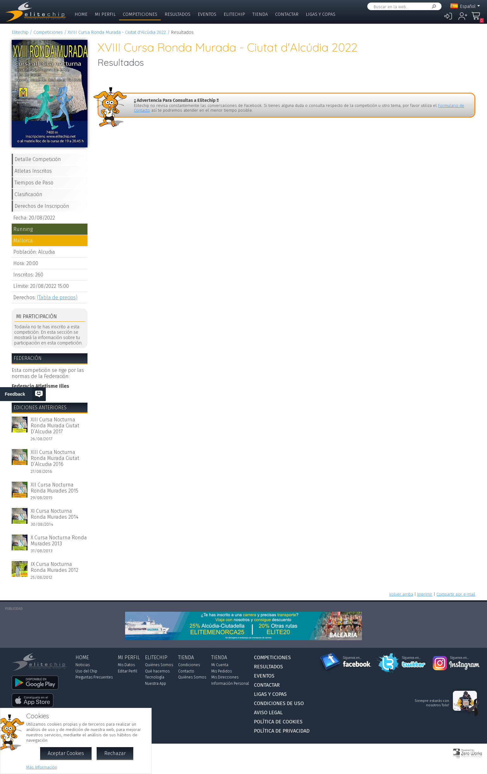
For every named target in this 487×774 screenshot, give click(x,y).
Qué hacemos (157, 671)
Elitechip (234, 14)
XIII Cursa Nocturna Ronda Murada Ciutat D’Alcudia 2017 (55, 426)
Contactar (286, 14)
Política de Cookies (278, 722)
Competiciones (140, 14)
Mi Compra (478, 19)
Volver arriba (401, 594)
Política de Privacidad (282, 731)
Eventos (207, 14)
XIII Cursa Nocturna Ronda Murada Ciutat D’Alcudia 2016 (55, 458)
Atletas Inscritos (33, 171)
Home (81, 14)
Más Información (41, 767)
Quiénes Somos (159, 665)
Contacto (186, 671)
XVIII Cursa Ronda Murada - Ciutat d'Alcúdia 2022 (117, 32)
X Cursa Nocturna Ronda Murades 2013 (59, 541)
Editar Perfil (127, 671)
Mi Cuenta (219, 665)
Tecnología (154, 677)
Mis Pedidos (221, 671)
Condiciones (189, 665)
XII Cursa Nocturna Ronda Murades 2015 (54, 488)
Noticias (82, 665)
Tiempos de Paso (34, 183)
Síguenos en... (352, 658)
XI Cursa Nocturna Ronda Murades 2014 (54, 514)
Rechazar (115, 753)
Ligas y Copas (320, 14)
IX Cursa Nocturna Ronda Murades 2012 (54, 567)
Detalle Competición (38, 159)
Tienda (260, 14)
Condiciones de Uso (279, 703)
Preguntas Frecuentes (94, 677)
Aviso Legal (268, 712)
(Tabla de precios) (57, 297)
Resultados (177, 14)
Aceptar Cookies (66, 753)
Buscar (432, 6)
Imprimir (424, 594)
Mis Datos (126, 665)
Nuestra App (155, 683)
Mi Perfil (105, 14)
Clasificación (28, 194)
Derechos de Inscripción (42, 206)
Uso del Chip (86, 671)
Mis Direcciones (224, 677)
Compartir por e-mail (455, 594)
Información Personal (230, 683)
